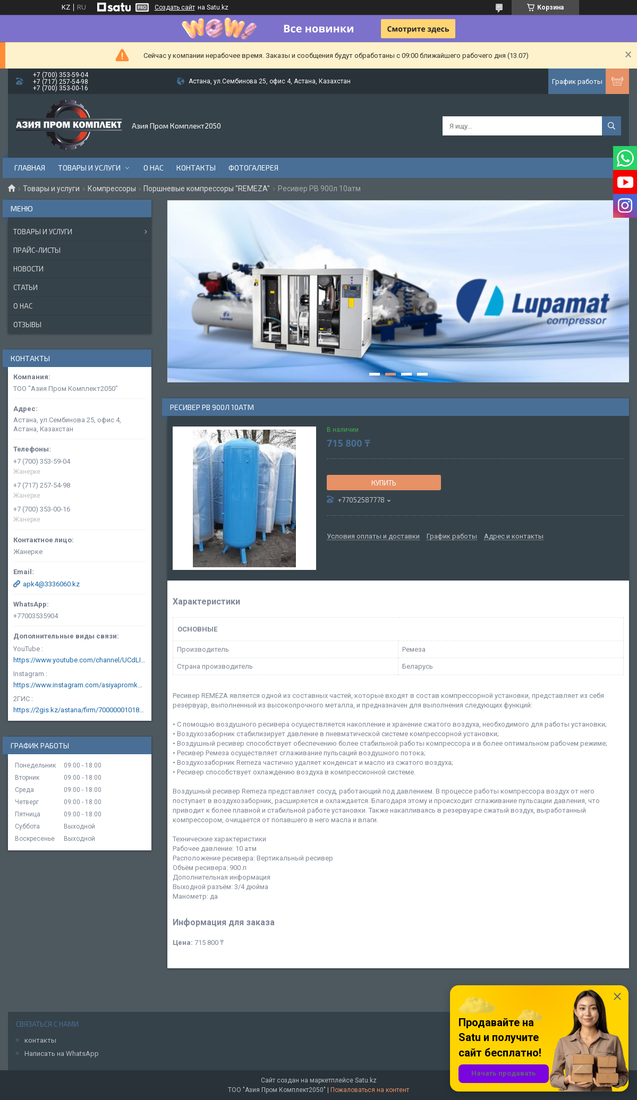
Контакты (196, 167)
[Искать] (611, 125)
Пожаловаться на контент (369, 1090)
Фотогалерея (253, 167)
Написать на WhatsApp (61, 1054)
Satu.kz (366, 1080)
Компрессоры (112, 188)
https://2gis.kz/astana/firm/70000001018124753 (79, 710)
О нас (153, 167)
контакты (40, 1040)
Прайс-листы (37, 250)
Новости (28, 269)
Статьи (25, 287)
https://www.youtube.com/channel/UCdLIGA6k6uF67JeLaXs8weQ (79, 660)
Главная (29, 167)
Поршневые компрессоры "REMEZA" (206, 188)
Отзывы (27, 324)
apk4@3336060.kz (51, 584)
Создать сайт (175, 7)
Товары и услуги (89, 167)
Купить (383, 483)
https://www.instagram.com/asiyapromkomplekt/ (79, 685)
